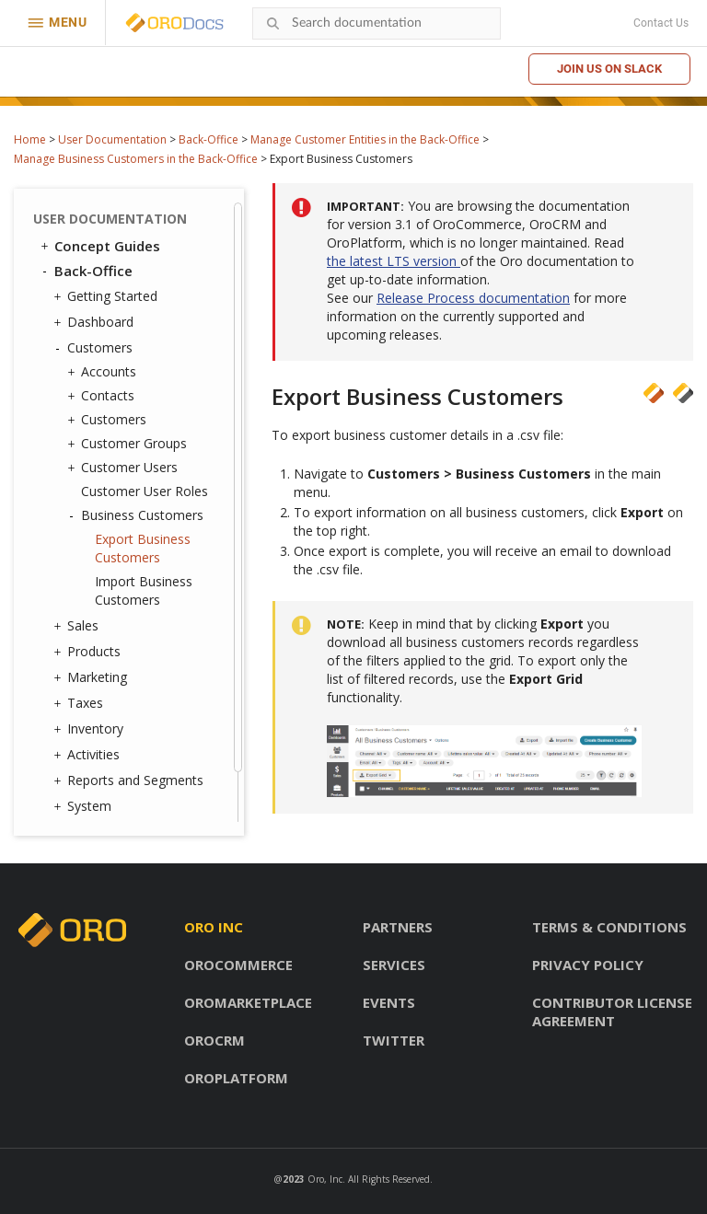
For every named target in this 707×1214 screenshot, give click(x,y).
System (84, 806)
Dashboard (95, 322)
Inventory (90, 729)
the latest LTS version (393, 261)
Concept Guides (99, 246)
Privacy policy (587, 964)
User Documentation (112, 139)
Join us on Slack (609, 68)
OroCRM (214, 1040)
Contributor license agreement (612, 1011)
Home (30, 139)
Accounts (104, 372)
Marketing (92, 677)
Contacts (103, 396)
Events (389, 1002)
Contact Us (661, 23)
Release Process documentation (473, 297)
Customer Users (125, 467)
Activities (89, 755)
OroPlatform (236, 1078)
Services (394, 964)
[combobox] (376, 23)
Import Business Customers (143, 590)
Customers (95, 348)
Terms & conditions (609, 927)
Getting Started (107, 296)
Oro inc (213, 927)
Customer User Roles (144, 491)
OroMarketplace (248, 1002)
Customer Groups (129, 443)
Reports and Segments (130, 780)
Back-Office (208, 139)
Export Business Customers (143, 548)
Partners (398, 927)
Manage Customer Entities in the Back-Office (365, 139)
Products (89, 651)
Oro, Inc (324, 1179)
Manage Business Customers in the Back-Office (136, 159)
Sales (78, 626)
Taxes (80, 703)
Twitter (393, 1040)
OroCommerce (238, 964)
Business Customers (137, 515)
